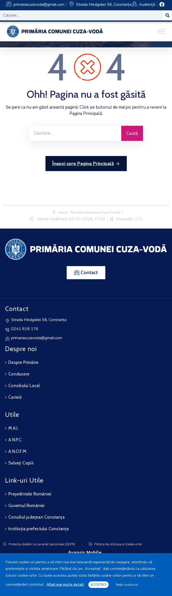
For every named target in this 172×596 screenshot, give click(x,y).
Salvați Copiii (21, 462)
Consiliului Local (24, 385)
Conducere (18, 374)
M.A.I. (13, 428)
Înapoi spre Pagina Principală (86, 164)
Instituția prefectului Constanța (38, 528)
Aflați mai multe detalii (65, 584)
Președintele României (29, 493)
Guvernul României (26, 505)
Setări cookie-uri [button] (127, 585)
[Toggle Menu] (161, 31)
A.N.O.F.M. (17, 451)
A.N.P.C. (15, 439)
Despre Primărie (23, 362)
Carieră (14, 397)
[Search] (167, 15)
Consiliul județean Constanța (36, 517)
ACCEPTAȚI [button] (98, 585)
